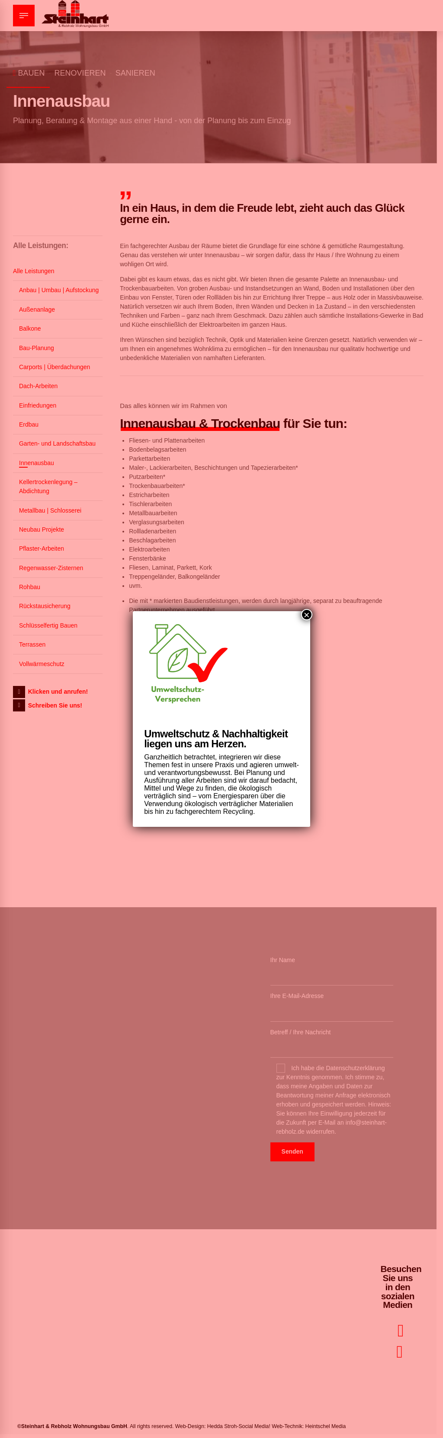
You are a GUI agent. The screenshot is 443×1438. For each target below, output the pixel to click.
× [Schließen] (307, 614)
